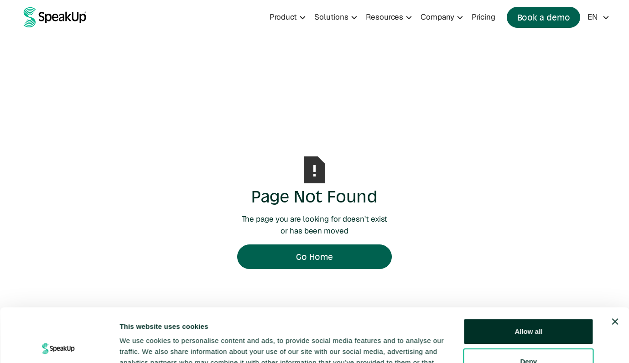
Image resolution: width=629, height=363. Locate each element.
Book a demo (543, 17)
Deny (528, 307)
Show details (141, 345)
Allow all (528, 278)
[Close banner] (615, 268)
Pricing (483, 17)
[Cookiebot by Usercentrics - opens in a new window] (59, 345)
